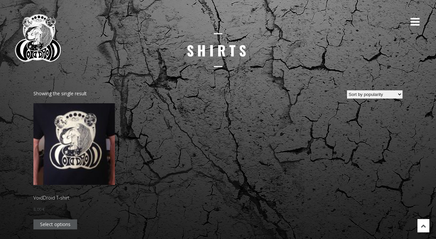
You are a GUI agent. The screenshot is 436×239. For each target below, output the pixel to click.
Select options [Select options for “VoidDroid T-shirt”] (55, 224)
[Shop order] (375, 94)
